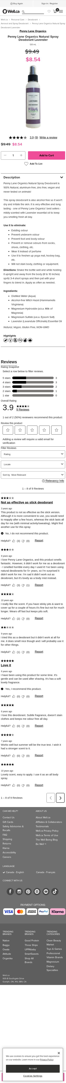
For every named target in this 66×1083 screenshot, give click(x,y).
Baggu (6, 945)
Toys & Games (54, 949)
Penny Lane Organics (33, 31)
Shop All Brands (29, 960)
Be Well (41, 844)
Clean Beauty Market (54, 942)
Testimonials (42, 826)
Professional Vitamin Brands (55, 955)
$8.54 (33, 59)
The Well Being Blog (47, 840)
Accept (33, 1068)
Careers (7, 857)
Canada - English (15, 872)
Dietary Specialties (52, 968)
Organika (7, 958)
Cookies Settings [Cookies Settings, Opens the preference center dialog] (32, 1076)
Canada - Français (45, 872)
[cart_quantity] (13, 155)
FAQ (5, 835)
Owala (6, 949)
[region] (32, 1064)
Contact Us (9, 817)
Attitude (7, 954)
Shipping (7, 839)
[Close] (59, 1053)
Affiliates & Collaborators (49, 822)
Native (6, 940)
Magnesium (53, 962)
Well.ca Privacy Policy (47, 831)
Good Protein (32, 940)
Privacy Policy (46, 1059)
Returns (7, 843)
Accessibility (9, 852)
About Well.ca (43, 817)
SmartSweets (32, 954)
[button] (5, 155)
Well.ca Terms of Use (47, 835)
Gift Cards (8, 822)
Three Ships (31, 945)
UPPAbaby (30, 949)
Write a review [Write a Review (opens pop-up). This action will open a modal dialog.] (48, 137)
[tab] (33, 177)
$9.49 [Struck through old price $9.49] (32, 51)
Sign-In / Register (49, 3)
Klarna (6, 848)
